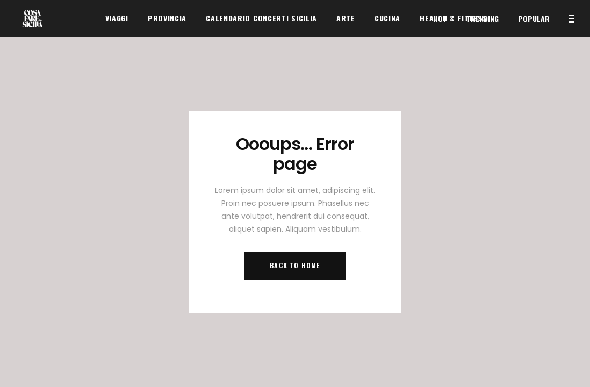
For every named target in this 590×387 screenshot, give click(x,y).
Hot (440, 18)
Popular (534, 18)
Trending (482, 18)
